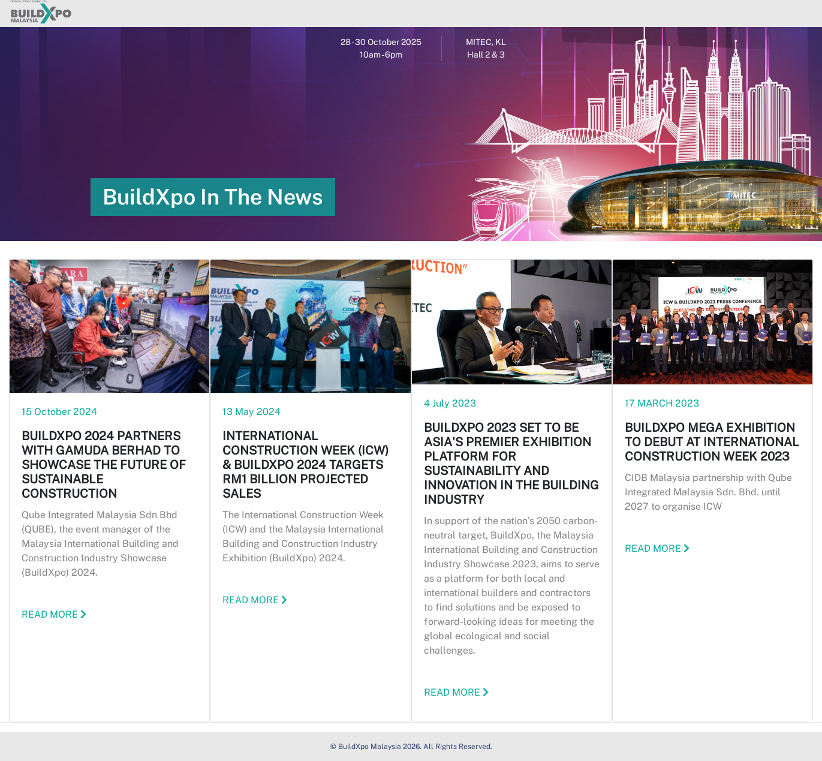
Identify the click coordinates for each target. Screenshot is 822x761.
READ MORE (54, 614)
